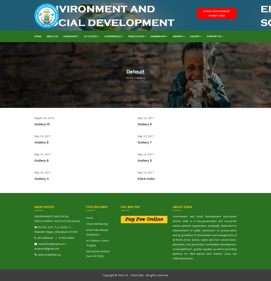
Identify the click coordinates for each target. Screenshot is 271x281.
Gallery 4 (41, 179)
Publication (137, 36)
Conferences (113, 36)
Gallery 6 (41, 160)
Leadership (71, 36)
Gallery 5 (145, 160)
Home (37, 36)
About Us (52, 36)
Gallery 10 (42, 124)
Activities (91, 36)
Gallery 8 (41, 142)
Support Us (215, 36)
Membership (159, 36)
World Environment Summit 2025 (216, 13)
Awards (179, 36)
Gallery (196, 36)
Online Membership (97, 223)
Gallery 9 (145, 124)
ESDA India (146, 179)
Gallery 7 (145, 142)
